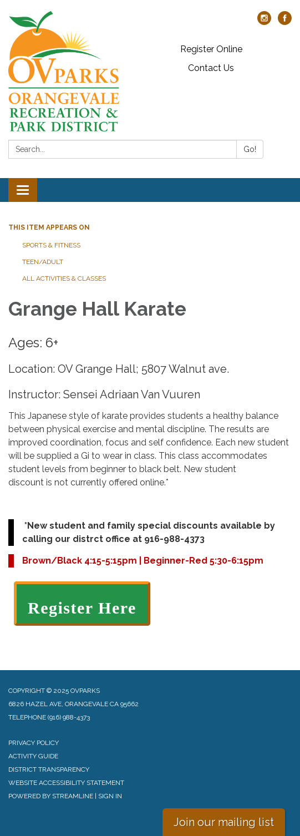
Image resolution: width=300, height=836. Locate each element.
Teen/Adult (42, 262)
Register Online (211, 49)
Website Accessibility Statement (66, 783)
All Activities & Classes (64, 278)
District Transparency (48, 769)
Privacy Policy (33, 743)
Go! (249, 149)
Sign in (110, 796)
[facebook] (285, 22)
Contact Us (211, 68)
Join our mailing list (224, 822)
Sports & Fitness (51, 245)
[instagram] (264, 22)
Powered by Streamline (50, 796)
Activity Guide (33, 756)
